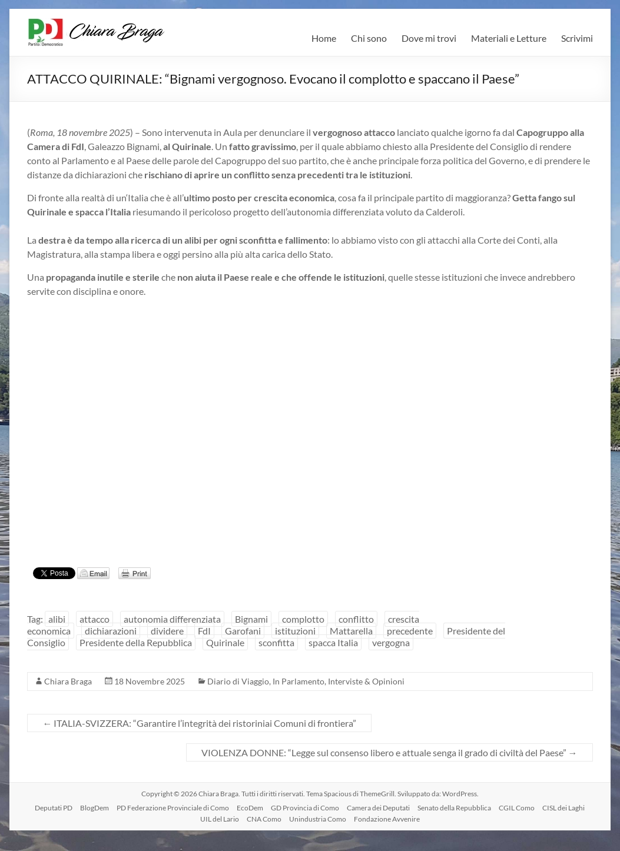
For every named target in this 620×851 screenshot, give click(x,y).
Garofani (243, 630)
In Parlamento (298, 681)
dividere (167, 630)
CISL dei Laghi (563, 807)
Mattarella (351, 630)
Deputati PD (53, 807)
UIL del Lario (219, 819)
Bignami (251, 618)
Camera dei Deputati (378, 807)
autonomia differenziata (172, 618)
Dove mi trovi (429, 38)
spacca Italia (333, 642)
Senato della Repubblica (454, 807)
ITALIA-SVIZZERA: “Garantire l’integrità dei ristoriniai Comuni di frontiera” (199, 723)
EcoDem (250, 807)
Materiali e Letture (508, 38)
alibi (56, 618)
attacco (94, 618)
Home (323, 38)
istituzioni (295, 630)
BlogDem (94, 807)
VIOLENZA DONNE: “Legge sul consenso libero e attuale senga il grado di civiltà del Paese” (389, 752)
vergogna (391, 642)
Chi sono (369, 38)
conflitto (356, 618)
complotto (303, 618)
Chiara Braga (68, 681)
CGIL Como (517, 807)
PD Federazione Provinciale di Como (173, 807)
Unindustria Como (317, 819)
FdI (204, 630)
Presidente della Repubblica (135, 642)
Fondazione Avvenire (387, 819)
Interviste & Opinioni (366, 681)
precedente (410, 630)
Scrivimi (577, 38)
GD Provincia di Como (305, 807)
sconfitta (276, 642)
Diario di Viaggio (238, 681)
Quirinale (225, 642)
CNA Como (264, 819)
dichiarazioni (111, 630)
